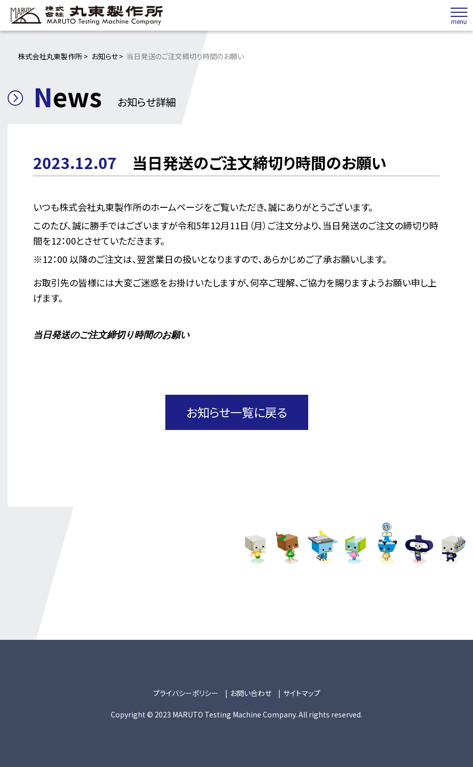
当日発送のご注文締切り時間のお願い (111, 334)
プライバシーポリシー (185, 692)
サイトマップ (301, 692)
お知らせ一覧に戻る (236, 411)
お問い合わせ (250, 692)
